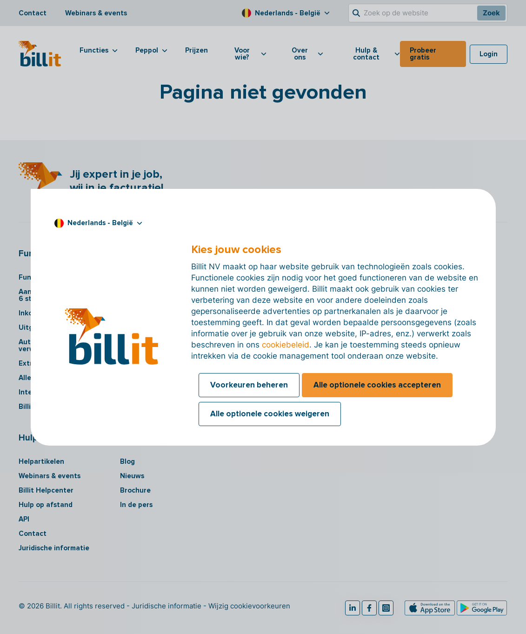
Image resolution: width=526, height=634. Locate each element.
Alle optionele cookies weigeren (269, 414)
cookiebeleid (285, 344)
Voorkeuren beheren (249, 385)
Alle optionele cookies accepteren (377, 385)
